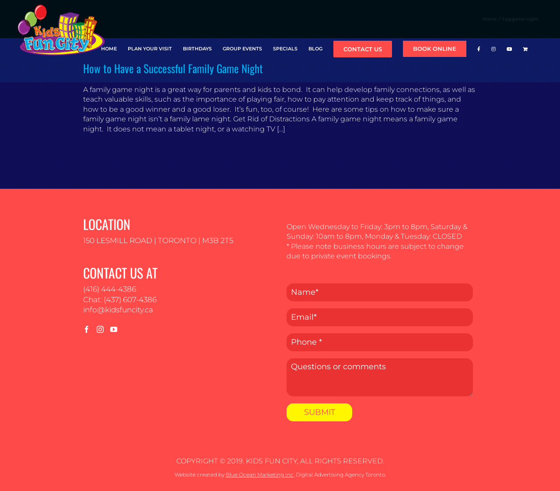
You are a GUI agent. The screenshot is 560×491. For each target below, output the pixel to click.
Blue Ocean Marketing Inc (260, 474)
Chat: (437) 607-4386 (120, 299)
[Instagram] (100, 329)
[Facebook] (86, 329)
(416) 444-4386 (109, 289)
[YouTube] (113, 329)
